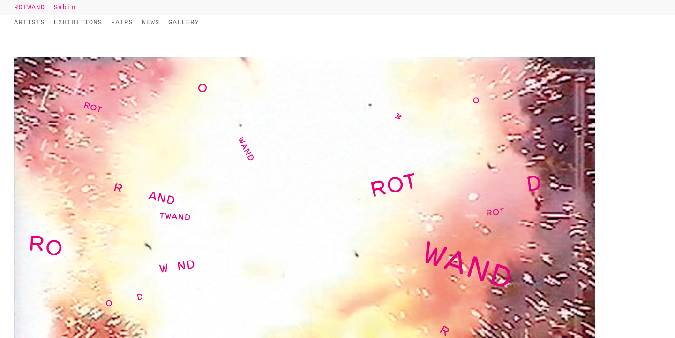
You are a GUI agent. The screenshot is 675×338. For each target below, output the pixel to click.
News (151, 22)
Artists (29, 22)
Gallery (183, 22)
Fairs (122, 22)
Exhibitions (78, 22)
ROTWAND (29, 7)
